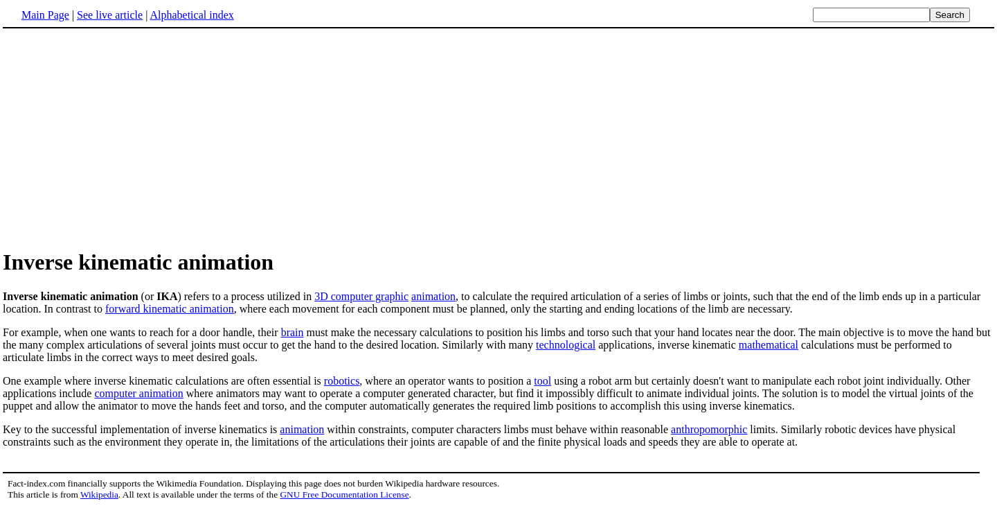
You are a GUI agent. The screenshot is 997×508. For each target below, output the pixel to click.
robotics (342, 381)
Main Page (45, 15)
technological (565, 345)
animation (433, 296)
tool (542, 381)
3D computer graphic (361, 296)
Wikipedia (99, 494)
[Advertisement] (119, 138)
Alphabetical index (191, 15)
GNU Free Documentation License (344, 494)
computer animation (138, 393)
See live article (110, 15)
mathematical (768, 345)
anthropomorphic (709, 429)
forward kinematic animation (169, 309)
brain (292, 332)
